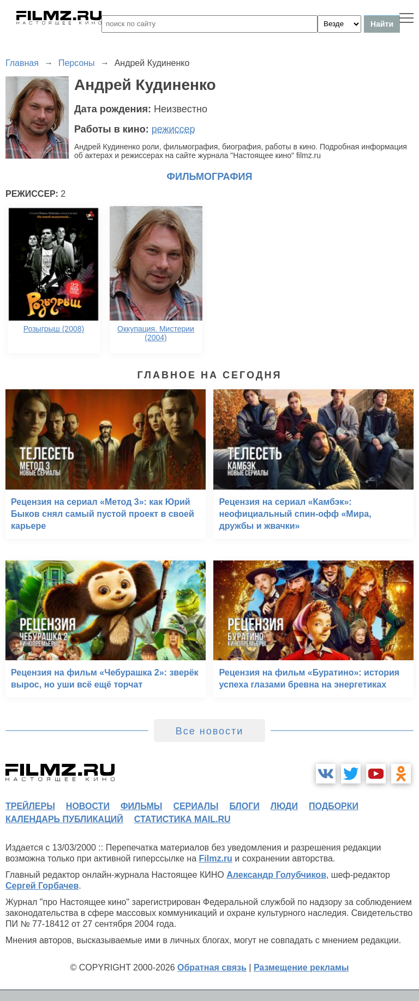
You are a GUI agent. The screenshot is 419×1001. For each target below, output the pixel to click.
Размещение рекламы (301, 967)
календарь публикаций (64, 819)
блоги (244, 806)
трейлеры (30, 806)
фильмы (141, 806)
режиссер (173, 129)
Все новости (210, 731)
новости (88, 806)
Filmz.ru (215, 858)
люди (284, 806)
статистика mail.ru (182, 819)
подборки (333, 806)
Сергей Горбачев (42, 885)
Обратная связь (212, 967)
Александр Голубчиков (276, 874)
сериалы (195, 806)
